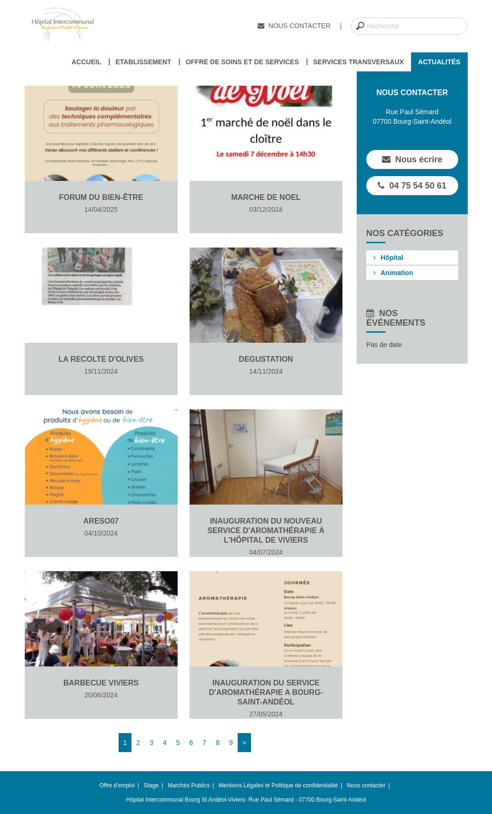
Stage (151, 785)
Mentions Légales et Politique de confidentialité (278, 785)
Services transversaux (358, 62)
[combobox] (409, 26)
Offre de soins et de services (242, 62)
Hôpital (388, 257)
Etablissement (143, 62)
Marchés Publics (189, 785)
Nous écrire (412, 159)
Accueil (86, 62)
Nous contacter (294, 26)
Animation (393, 273)
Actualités (439, 62)
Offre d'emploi (117, 785)
